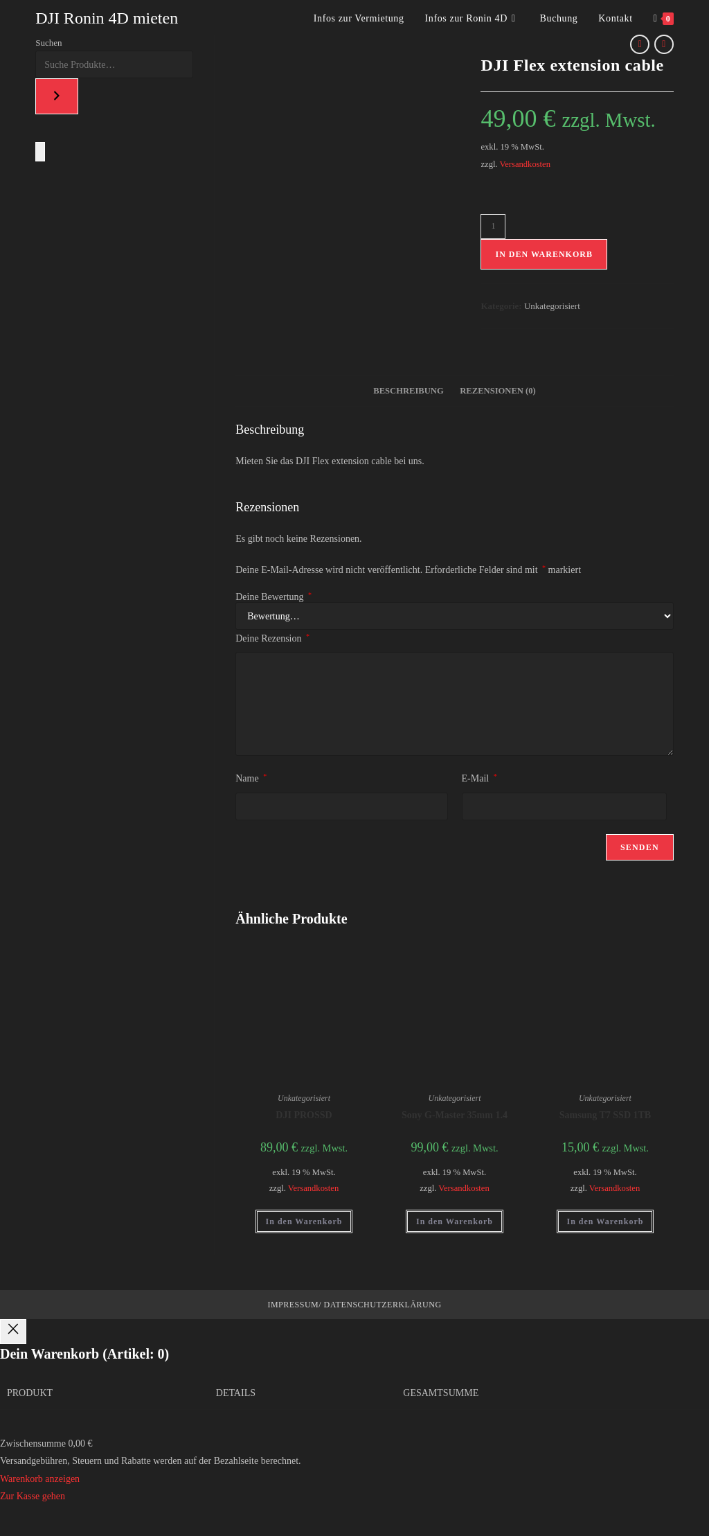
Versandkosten (525, 164)
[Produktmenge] (493, 226)
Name (251, 778)
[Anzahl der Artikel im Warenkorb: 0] (40, 151)
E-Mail (479, 778)
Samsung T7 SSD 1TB (605, 1115)
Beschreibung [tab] (408, 391)
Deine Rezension (272, 638)
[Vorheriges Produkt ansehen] (639, 44)
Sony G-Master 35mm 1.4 (455, 1115)
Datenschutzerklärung (381, 1304)
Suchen (48, 42)
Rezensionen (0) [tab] (498, 391)
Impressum (292, 1304)
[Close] (13, 1331)
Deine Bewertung (273, 597)
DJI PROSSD (304, 1115)
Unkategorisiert (552, 306)
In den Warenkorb (543, 254)
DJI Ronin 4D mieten (106, 18)
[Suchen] (56, 96)
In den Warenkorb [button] (304, 1221)
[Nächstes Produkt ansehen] (664, 44)
